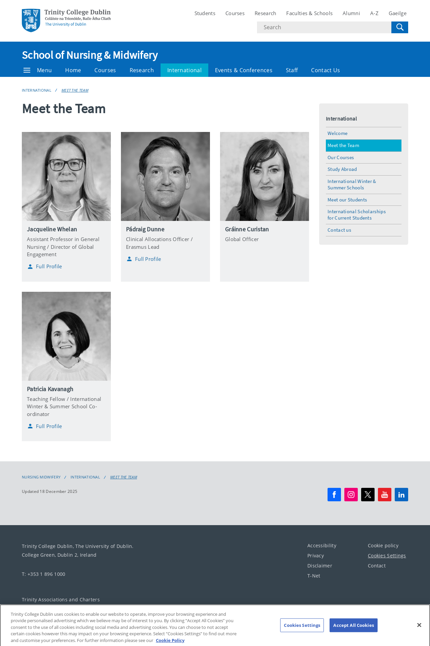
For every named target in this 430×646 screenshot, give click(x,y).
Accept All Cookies (353, 632)
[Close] (419, 632)
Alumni (351, 13)
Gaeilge (397, 13)
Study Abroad (342, 169)
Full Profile (44, 266)
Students (205, 13)
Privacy (315, 555)
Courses (235, 13)
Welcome (337, 133)
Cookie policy (383, 545)
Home (73, 70)
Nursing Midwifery (41, 477)
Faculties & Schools (309, 13)
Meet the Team (74, 90)
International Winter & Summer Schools (352, 184)
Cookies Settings (387, 555)
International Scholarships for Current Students (357, 214)
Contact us (339, 230)
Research (265, 13)
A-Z (374, 13)
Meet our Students (347, 199)
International (184, 70)
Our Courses (341, 157)
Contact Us (325, 70)
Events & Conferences (243, 70)
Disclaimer (319, 565)
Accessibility (321, 545)
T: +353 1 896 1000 (43, 574)
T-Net (313, 575)
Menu (38, 70)
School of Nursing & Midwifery (90, 55)
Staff (292, 70)
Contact (377, 565)
